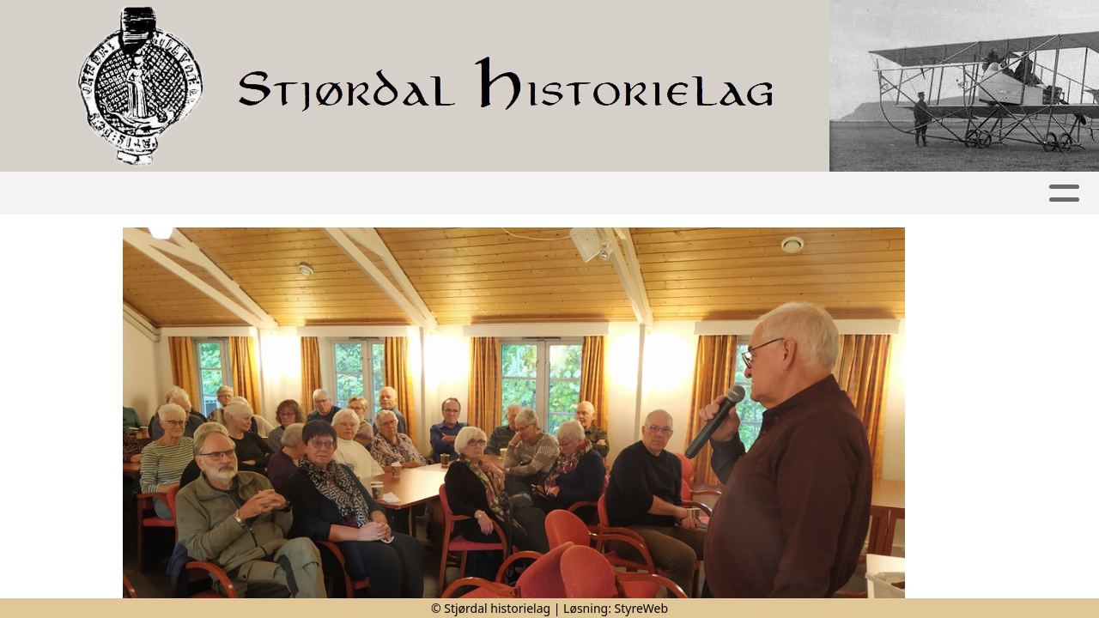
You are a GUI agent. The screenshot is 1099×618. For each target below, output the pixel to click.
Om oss (739, 193)
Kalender (482, 193)
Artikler (308, 193)
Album (388, 193)
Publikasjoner (614, 193)
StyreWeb (642, 608)
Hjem (235, 193)
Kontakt (841, 193)
